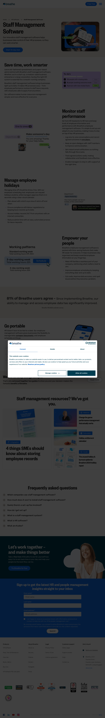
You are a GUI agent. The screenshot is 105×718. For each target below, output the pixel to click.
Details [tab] (52, 349)
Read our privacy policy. (36, 364)
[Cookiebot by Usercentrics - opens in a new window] (87, 343)
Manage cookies (52, 373)
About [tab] (82, 349)
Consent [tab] (23, 349)
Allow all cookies (81, 373)
